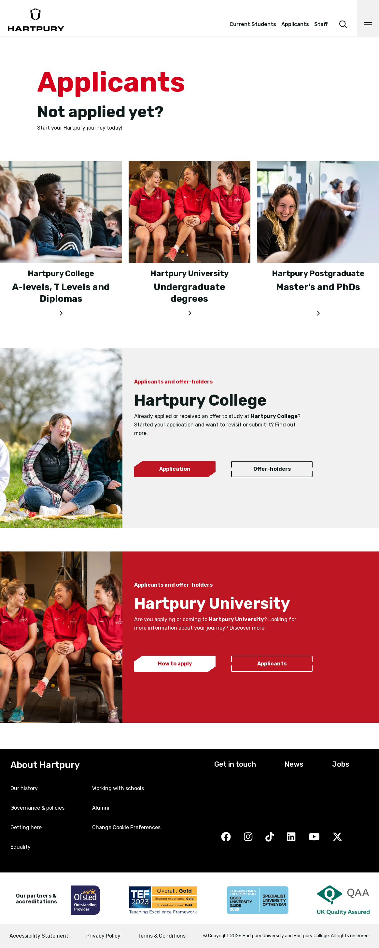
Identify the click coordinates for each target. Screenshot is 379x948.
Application (174, 469)
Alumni (100, 808)
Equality (20, 847)
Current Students (253, 24)
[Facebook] (226, 837)
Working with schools (118, 788)
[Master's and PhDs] (318, 311)
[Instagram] (248, 837)
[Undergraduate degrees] (189, 311)
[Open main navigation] (368, 18)
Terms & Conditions (162, 936)
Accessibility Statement (38, 936)
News (293, 764)
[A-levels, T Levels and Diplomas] (61, 311)
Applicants (295, 24)
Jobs (340, 764)
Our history (24, 788)
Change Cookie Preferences (126, 827)
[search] (343, 16)
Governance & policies (37, 808)
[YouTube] (314, 837)
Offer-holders (272, 469)
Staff (321, 24)
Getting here (26, 827)
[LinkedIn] (291, 837)
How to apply (175, 664)
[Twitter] (337, 837)
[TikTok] (269, 837)
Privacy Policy (103, 936)
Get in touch (235, 764)
